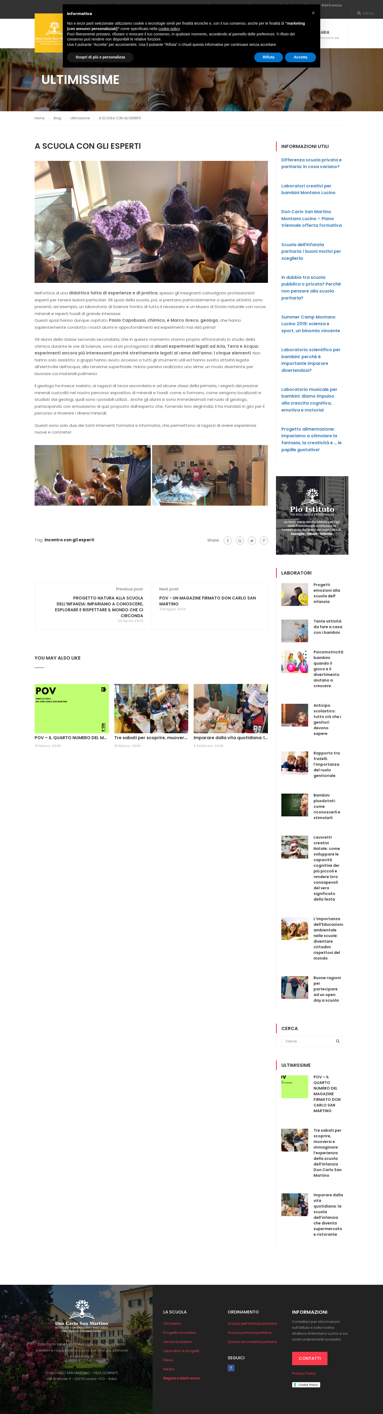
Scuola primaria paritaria (249, 1332)
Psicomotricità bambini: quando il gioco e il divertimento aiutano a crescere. (328, 669)
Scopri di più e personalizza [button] (100, 57)
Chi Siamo (172, 1323)
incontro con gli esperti (69, 540)
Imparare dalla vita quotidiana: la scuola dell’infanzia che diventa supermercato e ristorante (231, 738)
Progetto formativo (179, 1332)
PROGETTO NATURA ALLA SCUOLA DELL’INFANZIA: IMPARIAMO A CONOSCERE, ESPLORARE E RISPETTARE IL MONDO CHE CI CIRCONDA (99, 607)
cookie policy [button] (169, 29)
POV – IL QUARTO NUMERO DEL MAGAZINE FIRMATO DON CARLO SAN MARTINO (72, 738)
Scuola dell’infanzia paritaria (252, 1323)
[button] (313, 13)
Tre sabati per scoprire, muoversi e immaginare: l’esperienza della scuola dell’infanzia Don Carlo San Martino (151, 738)
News (168, 1360)
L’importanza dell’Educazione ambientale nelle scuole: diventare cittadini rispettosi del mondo (329, 938)
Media (168, 1369)
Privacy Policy (304, 1373)
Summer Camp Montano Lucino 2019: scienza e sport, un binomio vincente (310, 324)
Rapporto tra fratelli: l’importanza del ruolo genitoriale (327, 764)
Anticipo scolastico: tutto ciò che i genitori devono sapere (327, 719)
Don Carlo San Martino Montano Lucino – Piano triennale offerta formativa (311, 218)
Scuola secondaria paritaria (252, 1341)
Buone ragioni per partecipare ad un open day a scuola (327, 989)
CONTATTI (310, 1358)
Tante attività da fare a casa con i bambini (328, 627)
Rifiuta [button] (269, 57)
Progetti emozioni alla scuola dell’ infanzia (327, 593)
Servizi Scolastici (177, 1341)
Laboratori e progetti (181, 1350)
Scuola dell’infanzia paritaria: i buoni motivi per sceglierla (311, 251)
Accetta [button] (300, 57)
